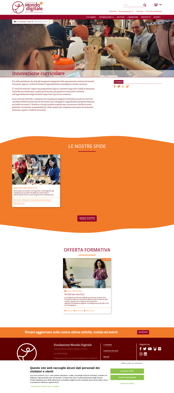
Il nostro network (154, 11)
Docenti (17, 200)
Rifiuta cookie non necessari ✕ (132, 363)
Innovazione (19, 204)
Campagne (133, 17)
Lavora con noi (110, 351)
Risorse (112, 11)
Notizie (121, 17)
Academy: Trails (24, 22)
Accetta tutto (127, 371)
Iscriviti (143, 332)
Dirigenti (25, 200)
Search (144, 5)
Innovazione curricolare (40, 200)
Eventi (157, 17)
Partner (140, 11)
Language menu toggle (160, 4)
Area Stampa (125, 11)
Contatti (107, 344)
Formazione (105, 17)
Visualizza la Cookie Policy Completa (45, 386)
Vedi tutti (87, 218)
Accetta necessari (127, 377)
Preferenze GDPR (127, 383)
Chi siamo (91, 17)
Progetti (146, 17)
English (156, 4)
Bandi (106, 357)
